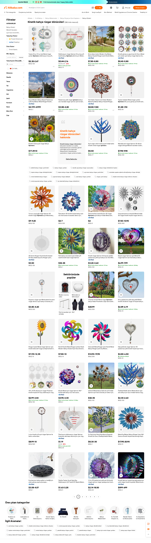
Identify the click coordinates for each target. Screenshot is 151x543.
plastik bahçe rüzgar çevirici (64, 530)
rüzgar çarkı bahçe (101, 177)
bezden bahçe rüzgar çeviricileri (85, 535)
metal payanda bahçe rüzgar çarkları (40, 181)
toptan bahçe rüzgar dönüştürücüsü (67, 172)
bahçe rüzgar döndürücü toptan (107, 168)
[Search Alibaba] (59, 8)
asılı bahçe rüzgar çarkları (82, 177)
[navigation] (15, 257)
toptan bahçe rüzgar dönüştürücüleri (40, 172)
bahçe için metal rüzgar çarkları (105, 530)
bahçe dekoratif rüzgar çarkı (62, 535)
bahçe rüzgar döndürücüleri (93, 526)
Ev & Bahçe (38, 18)
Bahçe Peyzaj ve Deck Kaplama (69, 18)
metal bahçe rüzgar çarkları (43, 530)
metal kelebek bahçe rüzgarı (38, 177)
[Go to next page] (98, 497)
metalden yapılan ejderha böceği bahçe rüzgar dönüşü (123, 172)
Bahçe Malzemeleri (51, 18)
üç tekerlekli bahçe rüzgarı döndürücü (67, 181)
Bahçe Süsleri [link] (86, 18)
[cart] (117, 8)
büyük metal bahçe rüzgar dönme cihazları (124, 177)
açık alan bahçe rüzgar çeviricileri (92, 172)
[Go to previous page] (74, 497)
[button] (92, 7)
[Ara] (99, 7)
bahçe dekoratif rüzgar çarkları (16, 535)
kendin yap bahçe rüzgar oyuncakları (82, 168)
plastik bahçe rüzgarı (84, 530)
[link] (148, 523)
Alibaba (30, 18)
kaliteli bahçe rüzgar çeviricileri (39, 168)
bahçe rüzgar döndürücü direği (39, 535)
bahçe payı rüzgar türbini (127, 530)
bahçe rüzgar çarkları (60, 168)
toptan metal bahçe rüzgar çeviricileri (18, 530)
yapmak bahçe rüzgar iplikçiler (60, 177)
